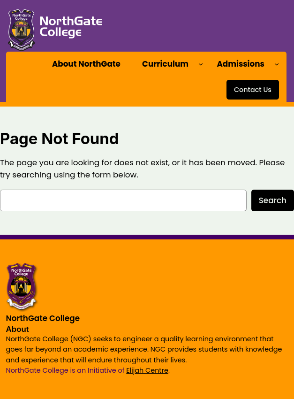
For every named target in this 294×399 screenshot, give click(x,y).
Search (272, 200)
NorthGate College (43, 318)
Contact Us (252, 89)
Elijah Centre (147, 370)
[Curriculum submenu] (200, 63)
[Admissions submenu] (276, 63)
